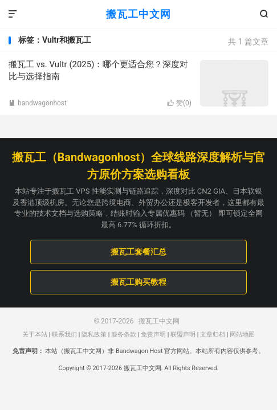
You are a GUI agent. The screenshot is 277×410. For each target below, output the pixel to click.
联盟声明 (182, 334)
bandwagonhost (38, 103)
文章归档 (212, 334)
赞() (179, 103)
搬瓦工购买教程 (138, 281)
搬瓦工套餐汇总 (138, 251)
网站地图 (242, 334)
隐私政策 (94, 334)
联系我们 (64, 334)
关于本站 (34, 334)
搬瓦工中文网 (138, 14)
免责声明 (153, 334)
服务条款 (123, 334)
